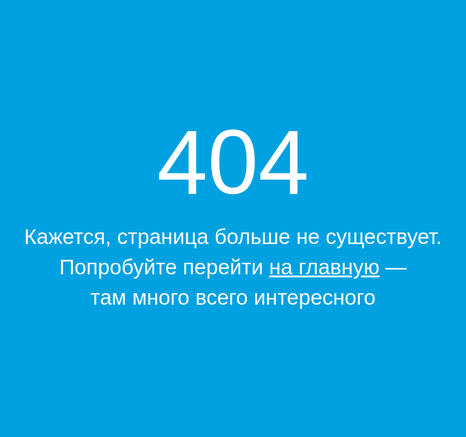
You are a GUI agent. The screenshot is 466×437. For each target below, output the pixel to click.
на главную (324, 267)
